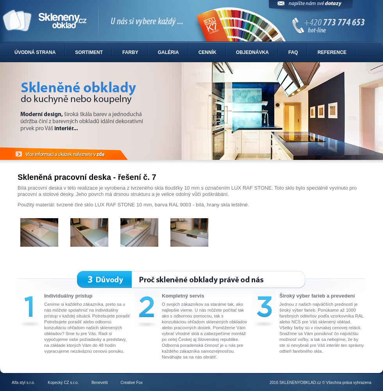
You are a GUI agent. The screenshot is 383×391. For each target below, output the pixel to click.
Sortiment (89, 52)
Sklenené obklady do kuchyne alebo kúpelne (191, 21)
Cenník (208, 52)
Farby (130, 52)
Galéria (168, 52)
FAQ (293, 52)
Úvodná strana (34, 52)
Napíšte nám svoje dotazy (311, 7)
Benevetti (99, 382)
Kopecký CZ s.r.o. (63, 382)
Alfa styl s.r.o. (23, 382)
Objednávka (252, 52)
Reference (331, 52)
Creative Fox (131, 382)
